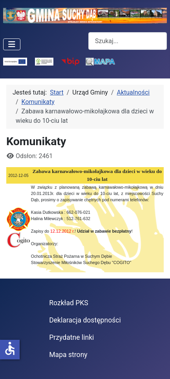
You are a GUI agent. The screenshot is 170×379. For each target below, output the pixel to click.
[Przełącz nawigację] (11, 44)
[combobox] (127, 41)
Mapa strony (68, 355)
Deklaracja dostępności (85, 320)
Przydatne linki (71, 337)
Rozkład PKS (68, 303)
